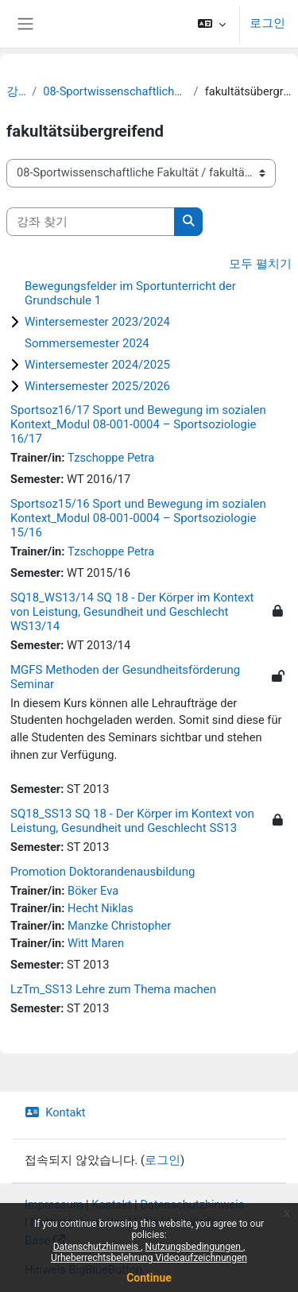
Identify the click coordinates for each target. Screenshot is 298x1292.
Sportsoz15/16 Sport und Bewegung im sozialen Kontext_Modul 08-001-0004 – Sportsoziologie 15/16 (138, 518)
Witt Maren (96, 943)
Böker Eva (93, 891)
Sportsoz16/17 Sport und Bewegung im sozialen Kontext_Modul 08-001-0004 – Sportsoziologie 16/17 (138, 424)
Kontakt (55, 1112)
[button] (212, 24)
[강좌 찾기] (90, 221)
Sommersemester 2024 (87, 343)
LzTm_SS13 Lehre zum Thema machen (113, 989)
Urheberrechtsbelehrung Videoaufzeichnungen (149, 1257)
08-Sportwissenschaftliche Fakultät (115, 91)
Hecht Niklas (101, 908)
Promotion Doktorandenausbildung (102, 872)
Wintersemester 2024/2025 (97, 365)
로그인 (267, 23)
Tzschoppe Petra (111, 458)
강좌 (15, 91)
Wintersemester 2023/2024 (97, 322)
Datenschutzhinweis (97, 1246)
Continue (149, 1277)
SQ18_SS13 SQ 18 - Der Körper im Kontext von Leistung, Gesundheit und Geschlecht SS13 (132, 821)
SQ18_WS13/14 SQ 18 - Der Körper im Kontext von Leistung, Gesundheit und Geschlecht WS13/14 (132, 611)
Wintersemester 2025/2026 (97, 386)
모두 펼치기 (260, 264)
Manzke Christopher (119, 926)
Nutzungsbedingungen (194, 1246)
